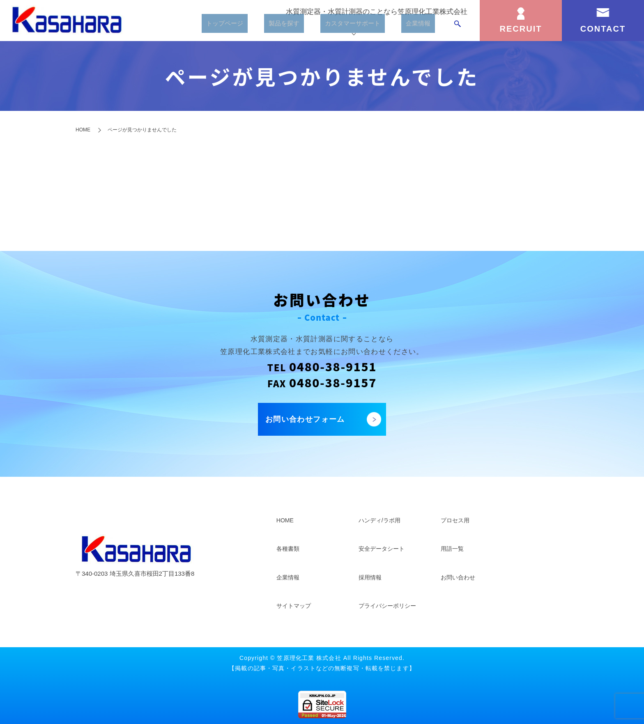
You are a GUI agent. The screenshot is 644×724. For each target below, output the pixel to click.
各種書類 (287, 548)
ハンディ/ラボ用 (379, 520)
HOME (83, 130)
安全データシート (382, 548)
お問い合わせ (458, 577)
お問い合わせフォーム (305, 419)
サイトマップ (293, 605)
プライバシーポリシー (387, 605)
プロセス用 (455, 520)
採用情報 (370, 577)
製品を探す (274, 26)
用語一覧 (452, 548)
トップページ (213, 26)
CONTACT (603, 28)
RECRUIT (521, 28)
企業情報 (418, 26)
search (457, 27)
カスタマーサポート (349, 26)
